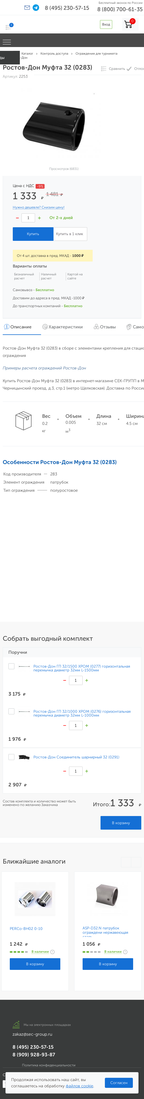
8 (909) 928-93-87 (33, 1055)
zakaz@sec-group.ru (32, 1034)
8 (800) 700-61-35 (120, 9)
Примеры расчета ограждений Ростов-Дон (44, 368)
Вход (106, 24)
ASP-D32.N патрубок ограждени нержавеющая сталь (105, 932)
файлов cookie (79, 1086)
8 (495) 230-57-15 (67, 8)
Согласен (118, 1083)
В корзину (121, 823)
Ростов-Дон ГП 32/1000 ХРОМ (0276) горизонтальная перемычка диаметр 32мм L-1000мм (82, 713)
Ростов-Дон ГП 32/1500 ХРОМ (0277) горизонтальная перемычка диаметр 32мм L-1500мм (81, 668)
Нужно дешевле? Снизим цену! (38, 207)
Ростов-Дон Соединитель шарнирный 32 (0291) (76, 757)
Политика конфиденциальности (49, 1065)
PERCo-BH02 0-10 (26, 929)
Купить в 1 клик (69, 234)
